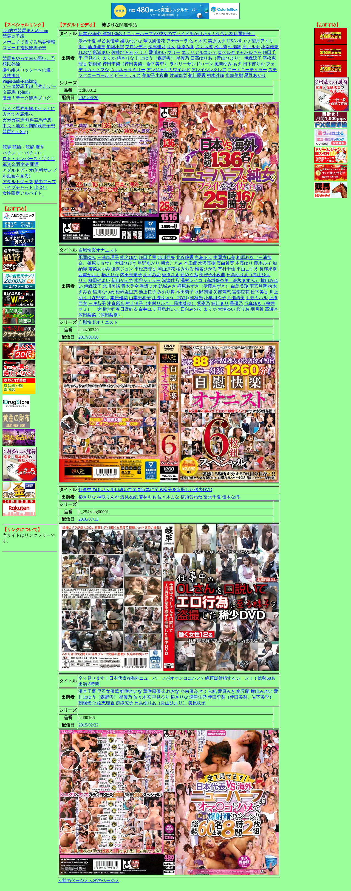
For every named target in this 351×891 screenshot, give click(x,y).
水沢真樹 (207, 263)
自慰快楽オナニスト (98, 250)
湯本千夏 (87, 41)
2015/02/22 (88, 725)
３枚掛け (11, 75)
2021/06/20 (88, 97)
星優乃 (182, 58)
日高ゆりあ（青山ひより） (216, 58)
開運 (34, 164)
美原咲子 (216, 41)
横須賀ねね (191, 497)
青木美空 (130, 286)
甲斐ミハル (257, 297)
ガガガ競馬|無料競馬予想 (27, 120)
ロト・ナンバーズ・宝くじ (28, 158)
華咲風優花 (154, 41)
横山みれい (262, 691)
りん (171, 46)
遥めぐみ (189, 274)
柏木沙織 (215, 75)
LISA (231, 41)
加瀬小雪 (115, 46)
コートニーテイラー (247, 69)
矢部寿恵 (222, 292)
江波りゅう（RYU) (170, 297)
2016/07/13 (88, 519)
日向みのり (191, 309)
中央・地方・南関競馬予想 (28, 125)
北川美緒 (111, 286)
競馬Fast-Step (15, 131)
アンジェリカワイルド (168, 69)
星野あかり (255, 75)
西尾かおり (89, 274)
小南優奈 (270, 46)
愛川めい (157, 52)
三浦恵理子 (108, 257)
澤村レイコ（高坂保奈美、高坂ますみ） (219, 280)
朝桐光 (94, 64)
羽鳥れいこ (168, 309)
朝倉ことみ (172, 263)
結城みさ (167, 286)
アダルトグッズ (17, 181)
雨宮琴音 (258, 286)
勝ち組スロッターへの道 (26, 70)
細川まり (220, 303)
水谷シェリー (147, 280)
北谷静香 (185, 257)
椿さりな (125, 58)
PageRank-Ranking (19, 81)
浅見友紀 (129, 497)
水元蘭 (220, 46)
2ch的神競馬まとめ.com (25, 30)
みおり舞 (166, 292)
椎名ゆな (129, 257)
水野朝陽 (203, 292)
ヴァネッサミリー (127, 69)
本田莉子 (185, 292)
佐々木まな (168, 497)
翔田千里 (147, 257)
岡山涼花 (166, 269)
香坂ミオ (148, 286)
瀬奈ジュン (122, 269)
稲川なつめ (104, 292)
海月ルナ (251, 46)
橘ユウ (243, 41)
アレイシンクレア (209, 69)
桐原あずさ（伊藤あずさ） (203, 286)
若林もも (147, 497)
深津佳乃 (157, 46)
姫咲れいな (131, 41)
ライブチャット (17, 187)
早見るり (92, 58)
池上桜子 (147, 292)
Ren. (82, 46)
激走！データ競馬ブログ (26, 98)
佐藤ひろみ (122, 52)
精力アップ (45, 181)
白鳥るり (203, 257)
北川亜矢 (166, 257)
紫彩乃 (203, 303)
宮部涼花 (241, 292)
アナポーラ (177, 41)
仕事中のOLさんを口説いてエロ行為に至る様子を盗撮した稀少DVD (145, 489)
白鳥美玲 (239, 286)
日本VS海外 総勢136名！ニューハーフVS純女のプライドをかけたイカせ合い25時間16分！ (166, 33)
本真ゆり (244, 263)
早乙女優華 (108, 41)
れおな (85, 52)
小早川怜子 (215, 297)
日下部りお (254, 64)
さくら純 (204, 46)
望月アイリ (262, 41)
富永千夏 (212, 497)
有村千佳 (226, 269)
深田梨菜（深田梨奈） (100, 315)
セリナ (141, 52)
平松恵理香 (145, 269)
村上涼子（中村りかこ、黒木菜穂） (161, 303)
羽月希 (257, 309)
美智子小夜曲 (155, 75)
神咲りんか (108, 497)
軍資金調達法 (15, 164)
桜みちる (185, 269)
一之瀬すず (104, 309)
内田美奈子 (131, 274)
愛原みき (185, 46)
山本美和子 (140, 297)
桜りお (243, 309)
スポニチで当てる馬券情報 (28, 42)
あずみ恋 (152, 274)
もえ (237, 64)
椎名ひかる (206, 269)
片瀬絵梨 (178, 75)
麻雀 (39, 147)
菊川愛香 (197, 75)
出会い (40, 187)
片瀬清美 (236, 297)
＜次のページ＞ (104, 880)
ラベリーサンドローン (191, 64)
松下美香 (259, 292)
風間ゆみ (223, 64)
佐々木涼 (198, 41)
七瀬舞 (234, 46)
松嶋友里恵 (127, 292)
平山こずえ (247, 269)
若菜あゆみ (99, 269)
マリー (173, 52)
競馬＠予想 (13, 36)
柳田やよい (99, 280)
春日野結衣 (127, 309)
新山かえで (122, 280)
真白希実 (225, 263)
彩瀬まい (101, 52)
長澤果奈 (268, 269)
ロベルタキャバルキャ (240, 52)
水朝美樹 (234, 75)
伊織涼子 (253, 58)
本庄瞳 (190, 263)
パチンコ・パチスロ (22, 153)
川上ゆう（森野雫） (155, 58)
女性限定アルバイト (22, 193)
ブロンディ (136, 46)
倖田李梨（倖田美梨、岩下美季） (135, 64)
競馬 (6, 147)
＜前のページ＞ (73, 880)
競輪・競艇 (23, 147)
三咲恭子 (97, 303)
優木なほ (231, 497)
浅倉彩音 (115, 303)
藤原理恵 (96, 46)
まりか (109, 58)
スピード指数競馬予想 (24, 47)
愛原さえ (170, 274)
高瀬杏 (271, 309)
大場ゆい (226, 309)
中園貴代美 (224, 257)
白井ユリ (147, 309)
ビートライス (128, 75)
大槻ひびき (126, 263)
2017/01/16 (88, 337)
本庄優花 (119, 297)
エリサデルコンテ (199, 52)
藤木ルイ (262, 263)
